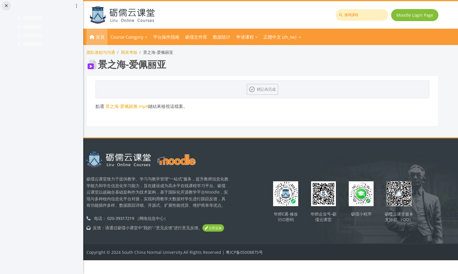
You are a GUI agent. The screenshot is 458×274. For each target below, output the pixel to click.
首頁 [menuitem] (115, 37)
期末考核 (144, 52)
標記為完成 (274, 89)
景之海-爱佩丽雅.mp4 (142, 106)
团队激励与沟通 (116, 52)
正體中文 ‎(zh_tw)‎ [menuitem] (295, 37)
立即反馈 (112, 242)
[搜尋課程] (362, 15)
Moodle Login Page (415, 15)
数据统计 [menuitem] (237, 37)
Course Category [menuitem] (142, 37)
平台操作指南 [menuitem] (182, 37)
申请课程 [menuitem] (260, 37)
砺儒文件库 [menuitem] (212, 37)
